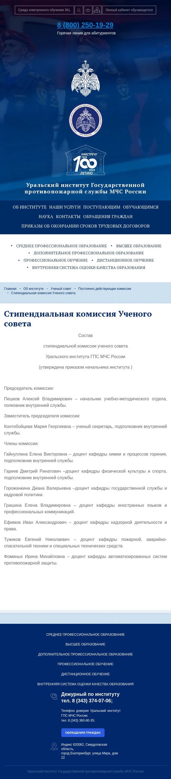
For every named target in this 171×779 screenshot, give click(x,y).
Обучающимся (141, 207)
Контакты (68, 216)
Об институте (29, 207)
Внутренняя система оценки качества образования (88, 267)
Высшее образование (139, 245)
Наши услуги (65, 207)
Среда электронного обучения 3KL (44, 10)
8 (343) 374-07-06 (91, 700)
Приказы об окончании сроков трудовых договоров (85, 226)
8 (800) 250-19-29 (85, 25)
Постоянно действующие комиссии (104, 289)
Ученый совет (61, 289)
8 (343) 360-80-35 (81, 720)
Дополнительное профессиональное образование (89, 252)
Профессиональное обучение (56, 260)
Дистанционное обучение (125, 260)
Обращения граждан (108, 216)
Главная (10, 289)
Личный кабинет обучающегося (129, 10)
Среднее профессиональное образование (61, 245)
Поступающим (101, 207)
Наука (46, 216)
